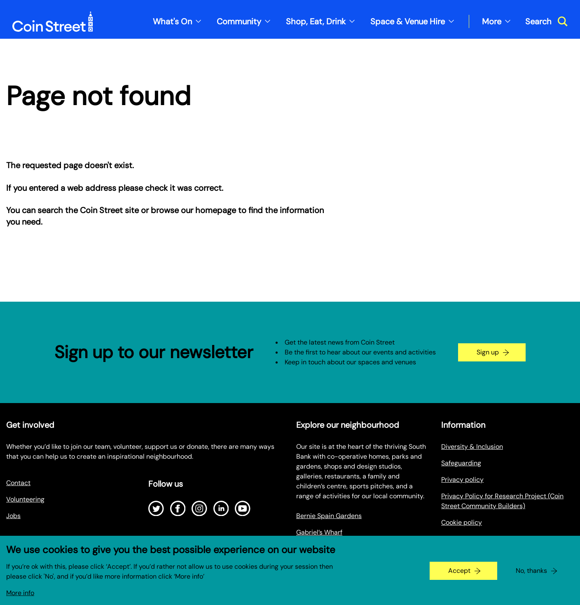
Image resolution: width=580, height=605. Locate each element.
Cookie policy (461, 522)
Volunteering (25, 499)
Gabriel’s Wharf (319, 532)
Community (239, 21)
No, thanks (531, 575)
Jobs (13, 515)
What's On (172, 21)
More (491, 21)
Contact (18, 482)
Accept (459, 575)
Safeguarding (461, 463)
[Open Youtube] (242, 508)
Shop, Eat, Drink (316, 21)
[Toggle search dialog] (546, 21)
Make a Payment (466, 539)
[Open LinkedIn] (221, 508)
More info (20, 597)
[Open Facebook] (178, 508)
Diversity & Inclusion (472, 446)
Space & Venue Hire (407, 21)
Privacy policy (462, 479)
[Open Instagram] (199, 508)
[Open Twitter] (156, 508)
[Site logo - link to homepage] (52, 22)
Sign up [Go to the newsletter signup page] (488, 352)
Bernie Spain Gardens (329, 515)
